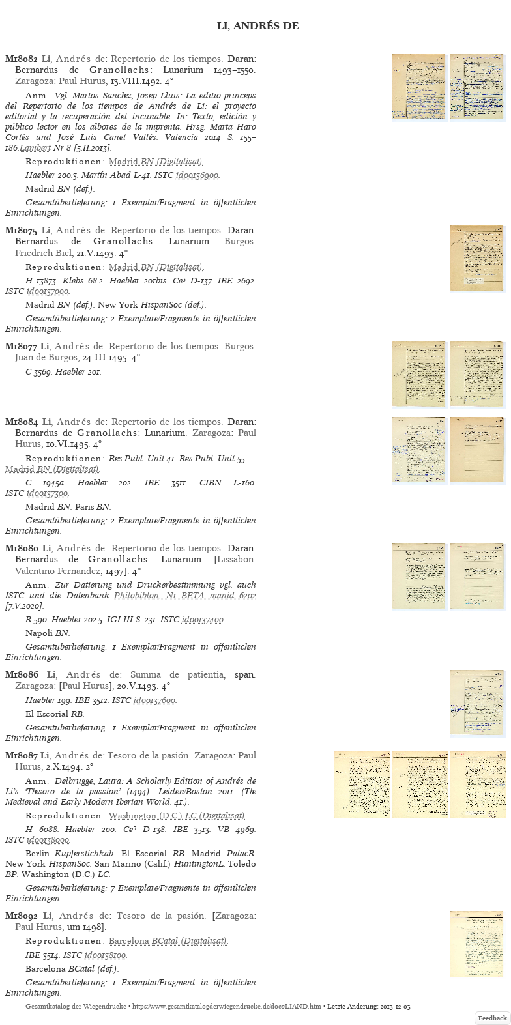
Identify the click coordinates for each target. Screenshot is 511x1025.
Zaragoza (34, 81)
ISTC (163, 174)
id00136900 (197, 174)
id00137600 (154, 700)
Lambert (35, 147)
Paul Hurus (82, 81)
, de (73, 59)
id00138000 (48, 839)
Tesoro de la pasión (148, 755)
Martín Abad (106, 174)
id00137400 (203, 619)
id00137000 (47, 290)
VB (223, 829)
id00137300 (47, 492)
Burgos (239, 241)
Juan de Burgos (46, 357)
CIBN (210, 482)
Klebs (73, 280)
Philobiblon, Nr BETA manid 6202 (185, 595)
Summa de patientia (177, 674)
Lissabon (235, 559)
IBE (225, 280)
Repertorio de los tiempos (166, 59)
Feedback (492, 1018)
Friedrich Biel (43, 253)
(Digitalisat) (156, 161)
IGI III (120, 619)
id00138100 (105, 954)
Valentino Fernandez (57, 571)
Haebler (40, 174)
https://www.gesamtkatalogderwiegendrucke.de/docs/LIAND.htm (226, 1006)
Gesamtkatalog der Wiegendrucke (75, 1006)
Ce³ (179, 280)
